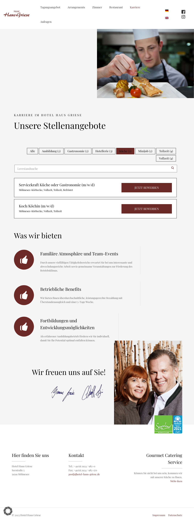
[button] (8, 511)
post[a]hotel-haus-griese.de (84, 474)
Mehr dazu (176, 481)
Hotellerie (103, 151)
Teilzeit (166, 151)
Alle (32, 151)
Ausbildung (51, 151)
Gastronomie (77, 151)
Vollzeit (166, 158)
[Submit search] (172, 168)
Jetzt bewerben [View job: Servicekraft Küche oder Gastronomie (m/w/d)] (147, 187)
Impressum (158, 515)
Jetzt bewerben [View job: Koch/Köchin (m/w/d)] (147, 209)
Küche (125, 151)
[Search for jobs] (95, 168)
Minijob (145, 151)
